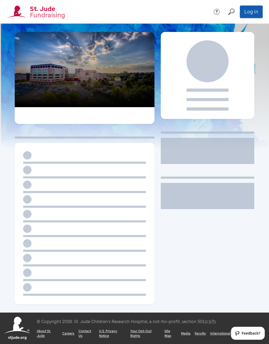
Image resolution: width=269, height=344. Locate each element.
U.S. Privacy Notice (108, 333)
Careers (68, 333)
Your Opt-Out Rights (141, 333)
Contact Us (85, 333)
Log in (251, 11)
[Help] (216, 12)
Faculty (200, 333)
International (220, 333)
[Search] (231, 12)
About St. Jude (44, 333)
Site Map (167, 333)
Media (185, 333)
